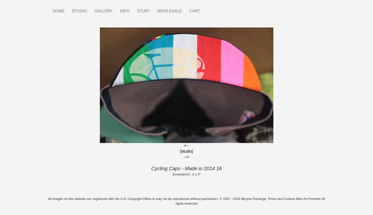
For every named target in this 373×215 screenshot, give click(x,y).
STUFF (143, 11)
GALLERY (103, 11)
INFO (124, 11)
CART (194, 11)
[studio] (186, 151)
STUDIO (79, 11)
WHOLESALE (169, 11)
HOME (59, 11)
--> (186, 157)
